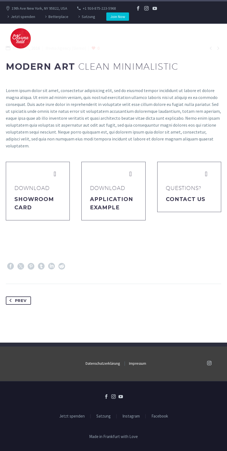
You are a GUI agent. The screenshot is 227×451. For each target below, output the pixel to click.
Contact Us (186, 199)
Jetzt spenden (23, 16)
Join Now (117, 16)
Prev (17, 300)
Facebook (159, 416)
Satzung (88, 16)
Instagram (131, 416)
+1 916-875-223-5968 (99, 8)
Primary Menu (211, 38)
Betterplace (58, 16)
